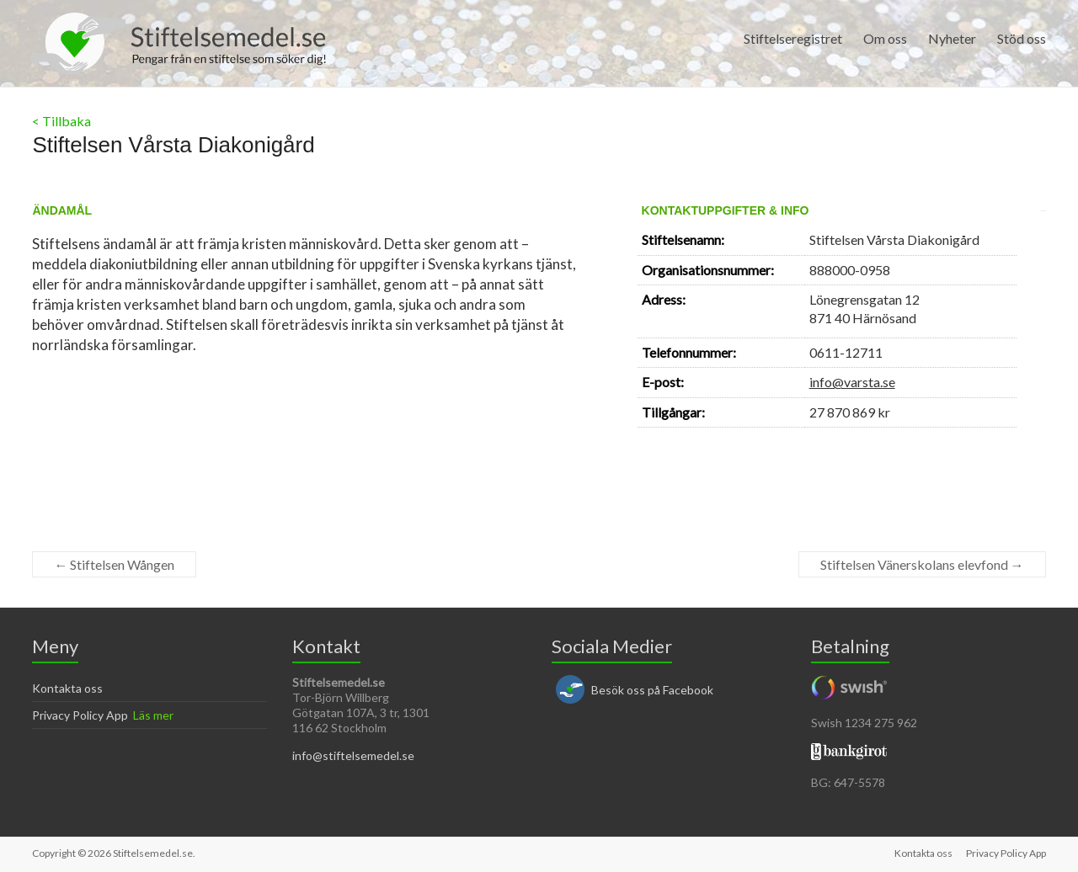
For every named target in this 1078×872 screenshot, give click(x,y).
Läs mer (153, 715)
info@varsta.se (852, 382)
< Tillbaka (61, 121)
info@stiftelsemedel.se (353, 755)
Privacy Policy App (80, 715)
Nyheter (952, 38)
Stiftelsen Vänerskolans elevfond (922, 564)
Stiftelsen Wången (114, 564)
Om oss (885, 38)
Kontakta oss (67, 688)
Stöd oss (1021, 38)
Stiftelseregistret (793, 38)
